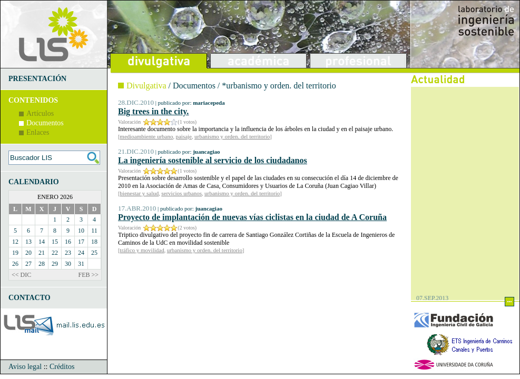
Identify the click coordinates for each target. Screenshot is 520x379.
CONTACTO (29, 298)
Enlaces (38, 132)
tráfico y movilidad (142, 250)
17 (81, 241)
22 (55, 252)
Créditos (62, 367)
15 (55, 241)
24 (81, 252)
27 (28, 263)
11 (94, 230)
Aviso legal (25, 367)
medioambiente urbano (146, 136)
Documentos (45, 123)
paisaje (183, 136)
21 (41, 252)
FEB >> (88, 274)
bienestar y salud (139, 193)
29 (55, 263)
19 (15, 252)
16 (68, 241)
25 (94, 252)
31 (81, 263)
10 (81, 230)
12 (15, 241)
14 (41, 241)
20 (28, 252)
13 (28, 241)
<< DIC (21, 274)
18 (94, 241)
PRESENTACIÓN (37, 79)
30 (68, 263)
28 (41, 263)
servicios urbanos (181, 193)
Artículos (40, 113)
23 (68, 252)
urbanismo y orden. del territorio (232, 136)
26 (15, 263)
